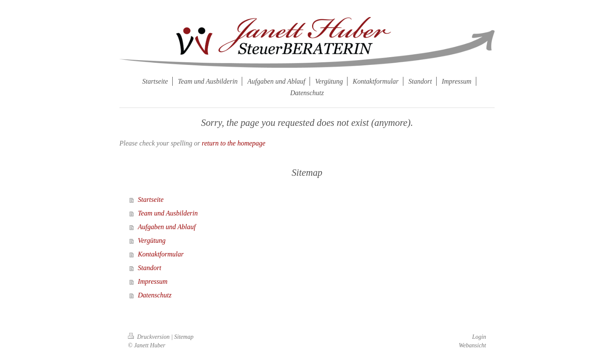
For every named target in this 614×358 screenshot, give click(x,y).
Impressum (153, 281)
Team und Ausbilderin (167, 213)
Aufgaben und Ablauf (167, 226)
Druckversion (149, 337)
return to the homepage (233, 143)
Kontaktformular (161, 254)
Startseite (150, 199)
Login (479, 337)
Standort (149, 267)
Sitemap (184, 337)
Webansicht (472, 345)
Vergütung (151, 240)
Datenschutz (154, 295)
